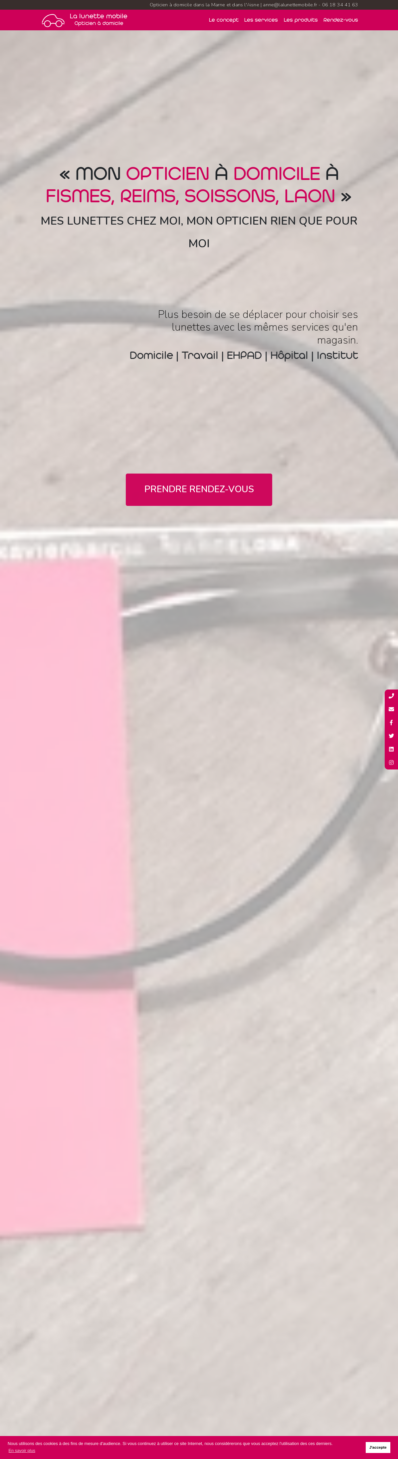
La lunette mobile (98, 20)
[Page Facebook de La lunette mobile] (391, 723)
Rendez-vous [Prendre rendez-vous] (340, 20)
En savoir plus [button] (22, 1450)
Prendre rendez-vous (199, 489)
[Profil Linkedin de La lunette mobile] (391, 749)
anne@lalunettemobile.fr (290, 4)
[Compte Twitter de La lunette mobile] (391, 736)
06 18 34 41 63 (340, 4)
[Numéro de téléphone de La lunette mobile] (391, 696)
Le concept (224, 20)
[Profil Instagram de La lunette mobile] (391, 762)
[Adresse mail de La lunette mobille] (391, 709)
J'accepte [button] (378, 1447)
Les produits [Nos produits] (301, 20)
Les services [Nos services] (261, 20)
